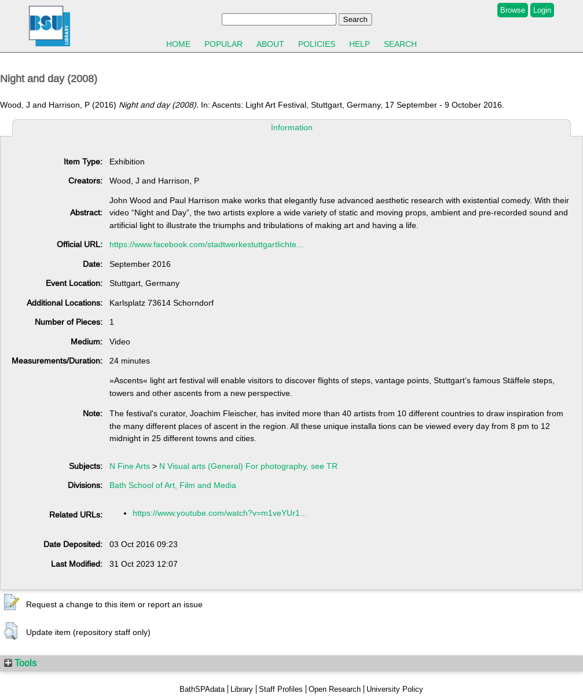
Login (542, 10)
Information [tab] (292, 127)
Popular (223, 44)
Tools (20, 663)
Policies (316, 44)
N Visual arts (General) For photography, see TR (248, 466)
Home (178, 44)
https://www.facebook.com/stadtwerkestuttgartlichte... (206, 244)
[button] (11, 602)
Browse (512, 10)
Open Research (335, 689)
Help (359, 44)
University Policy (394, 689)
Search (400, 44)
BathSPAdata (202, 689)
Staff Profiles (281, 689)
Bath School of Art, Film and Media (172, 485)
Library (241, 689)
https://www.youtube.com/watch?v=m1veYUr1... (220, 513)
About (270, 44)
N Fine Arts (129, 466)
